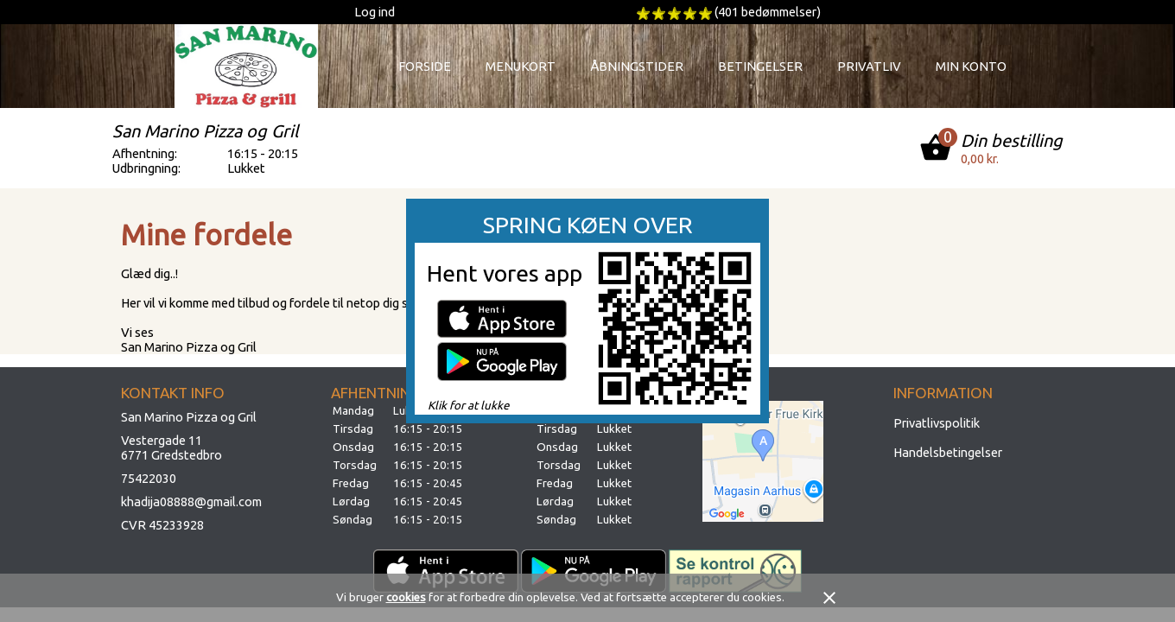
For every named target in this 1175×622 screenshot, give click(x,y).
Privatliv (869, 66)
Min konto (971, 66)
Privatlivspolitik (936, 423)
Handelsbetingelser (947, 452)
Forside (424, 66)
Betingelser (760, 66)
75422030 (148, 478)
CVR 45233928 (162, 524)
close (829, 597)
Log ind (374, 11)
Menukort (521, 66)
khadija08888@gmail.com (191, 501)
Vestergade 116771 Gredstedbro (171, 447)
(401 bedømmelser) (768, 11)
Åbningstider (636, 66)
